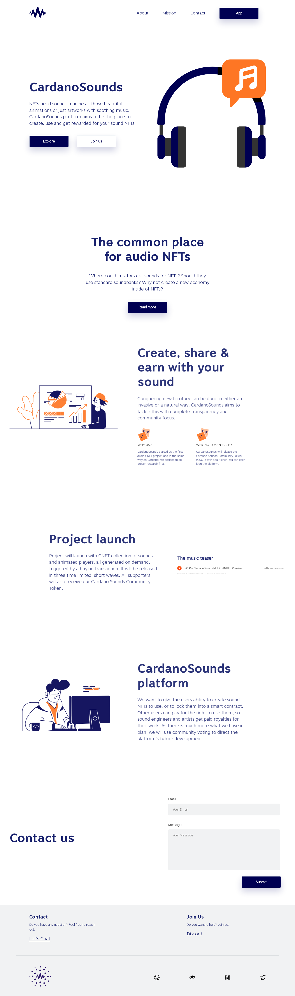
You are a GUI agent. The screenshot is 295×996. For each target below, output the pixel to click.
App (239, 13)
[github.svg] (157, 977)
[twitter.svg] (263, 977)
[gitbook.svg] (192, 977)
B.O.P (241, 573)
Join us (96, 141)
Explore (49, 141)
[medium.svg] (227, 977)
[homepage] (37, 12)
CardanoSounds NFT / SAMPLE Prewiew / (266, 573)
